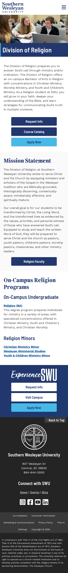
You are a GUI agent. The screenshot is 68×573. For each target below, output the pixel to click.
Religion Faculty (34, 261)
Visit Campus (34, 397)
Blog (45, 492)
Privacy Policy (45, 522)
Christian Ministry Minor (21, 347)
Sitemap (22, 529)
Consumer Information (43, 515)
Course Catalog (34, 132)
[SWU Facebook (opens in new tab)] (30, 503)
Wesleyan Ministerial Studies (25, 351)
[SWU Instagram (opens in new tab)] (22, 503)
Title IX (61, 522)
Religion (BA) (13, 305)
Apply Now (34, 142)
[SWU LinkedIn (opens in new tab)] (45, 503)
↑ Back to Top (55, 420)
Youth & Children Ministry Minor (27, 355)
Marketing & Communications (19, 522)
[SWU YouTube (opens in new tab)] (38, 503)
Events (34, 492)
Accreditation (20, 515)
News (24, 492)
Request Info (34, 121)
